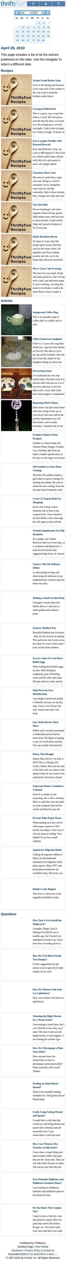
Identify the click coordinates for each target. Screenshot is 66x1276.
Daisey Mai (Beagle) (43, 754)
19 (23, 36)
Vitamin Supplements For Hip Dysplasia (48, 532)
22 (38, 36)
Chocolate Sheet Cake (44, 172)
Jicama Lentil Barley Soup (47, 80)
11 (17, 32)
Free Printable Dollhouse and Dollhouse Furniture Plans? (48, 1181)
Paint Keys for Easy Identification (43, 692)
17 (48, 32)
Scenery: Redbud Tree (44, 628)
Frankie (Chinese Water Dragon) (45, 437)
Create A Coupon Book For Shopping (47, 500)
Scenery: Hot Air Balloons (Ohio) (46, 566)
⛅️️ (56, 1254)
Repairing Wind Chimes (45, 403)
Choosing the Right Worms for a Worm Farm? (47, 1018)
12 (23, 32)
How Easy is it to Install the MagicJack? (47, 922)
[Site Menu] (33, 3)
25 (17, 40)
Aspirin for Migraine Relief (47, 850)
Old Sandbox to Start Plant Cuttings (47, 468)
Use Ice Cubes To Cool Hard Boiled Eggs (47, 660)
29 (38, 40)
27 (28, 40)
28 (33, 40)
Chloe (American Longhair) (47, 339)
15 (38, 32)
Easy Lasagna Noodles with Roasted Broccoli (47, 143)
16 (43, 32)
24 (48, 36)
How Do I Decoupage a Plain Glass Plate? (48, 1050)
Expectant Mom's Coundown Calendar (48, 788)
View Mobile (41, 1246)
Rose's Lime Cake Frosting (47, 268)
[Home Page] (13, 2)
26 (23, 40)
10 (48, 27)
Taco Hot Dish (40, 204)
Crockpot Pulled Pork (44, 109)
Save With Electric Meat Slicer (45, 724)
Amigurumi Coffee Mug (45, 312)
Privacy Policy (32, 1250)
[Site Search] (58, 3)
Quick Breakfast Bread (45, 236)
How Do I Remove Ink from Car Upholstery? (47, 991)
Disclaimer (17, 1250)
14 (33, 32)
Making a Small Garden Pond (48, 598)
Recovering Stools (42, 371)
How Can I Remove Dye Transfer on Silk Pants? (45, 1146)
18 (17, 36)
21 (33, 36)
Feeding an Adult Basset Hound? (45, 1085)
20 (28, 36)
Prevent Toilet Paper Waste (47, 818)
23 (43, 36)
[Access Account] (46, 3)
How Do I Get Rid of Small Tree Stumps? (47, 958)
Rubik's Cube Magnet (44, 889)
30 (43, 40)
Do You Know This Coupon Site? (47, 1209)
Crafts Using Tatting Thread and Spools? (47, 1114)
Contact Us (48, 1250)
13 (28, 32)
